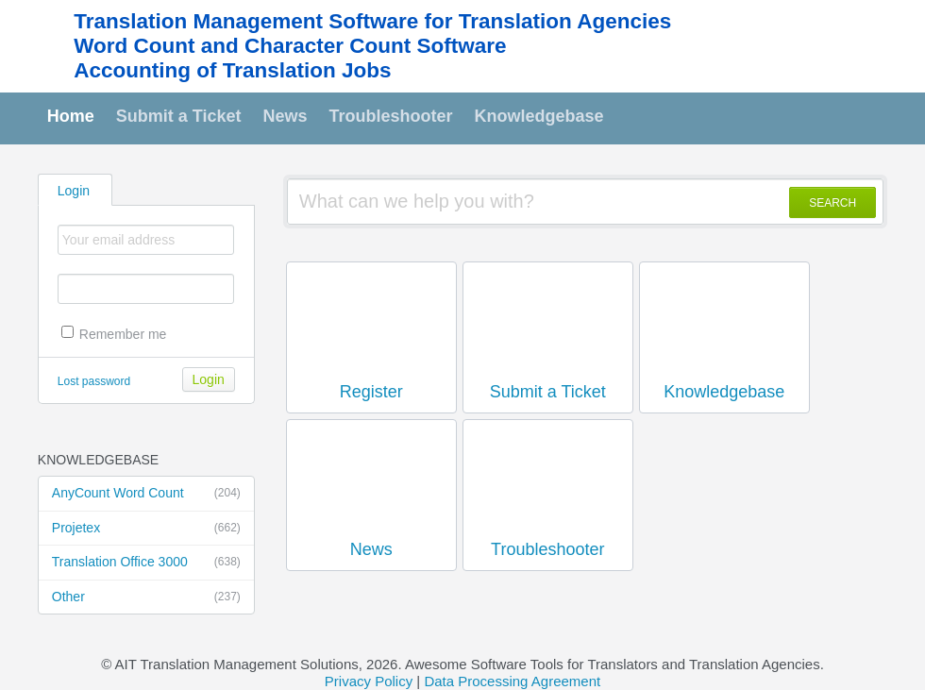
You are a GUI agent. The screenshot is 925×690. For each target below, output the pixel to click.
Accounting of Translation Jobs (232, 70)
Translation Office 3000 (146, 562)
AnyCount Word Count (146, 493)
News (285, 116)
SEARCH (832, 203)
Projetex (146, 528)
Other (146, 597)
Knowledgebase (539, 116)
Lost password (94, 381)
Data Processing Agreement (512, 681)
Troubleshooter (391, 116)
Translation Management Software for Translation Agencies (372, 21)
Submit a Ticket (179, 116)
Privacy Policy (368, 681)
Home (70, 116)
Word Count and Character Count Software (290, 46)
